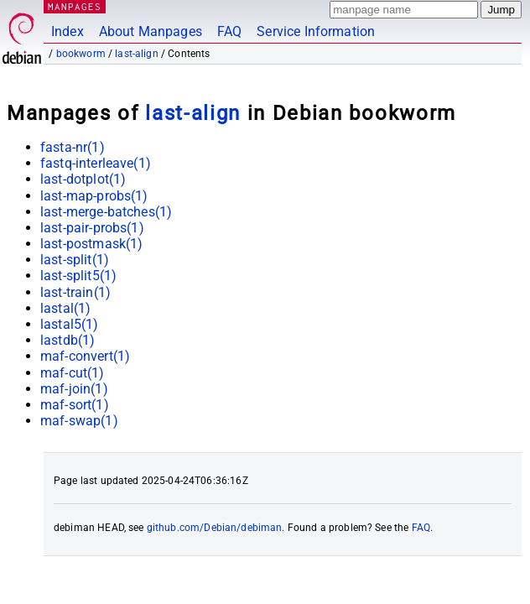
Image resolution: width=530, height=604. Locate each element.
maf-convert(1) (85, 356)
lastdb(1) (67, 340)
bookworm (81, 54)
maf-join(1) (74, 389)
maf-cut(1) (72, 373)
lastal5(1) (69, 324)
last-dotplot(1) (83, 179)
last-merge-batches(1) (106, 212)
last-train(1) (75, 292)
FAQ (229, 31)
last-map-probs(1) (94, 196)
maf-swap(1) (79, 421)
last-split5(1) (78, 276)
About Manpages (150, 31)
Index (67, 31)
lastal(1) (65, 308)
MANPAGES (74, 6)
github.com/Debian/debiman (215, 528)
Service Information (316, 31)
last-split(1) (74, 260)
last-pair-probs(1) (92, 228)
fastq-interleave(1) (95, 163)
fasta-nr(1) (72, 147)
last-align (136, 54)
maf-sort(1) (74, 405)
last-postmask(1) (91, 244)
